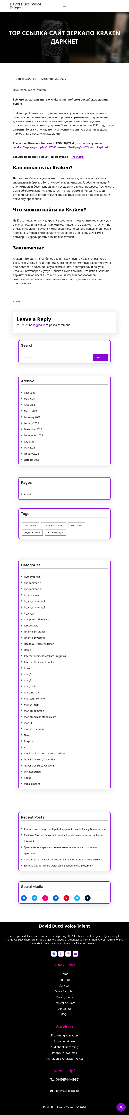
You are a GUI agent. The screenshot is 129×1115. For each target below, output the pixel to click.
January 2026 (45, 422)
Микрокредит (46, 736)
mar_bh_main (45, 685)
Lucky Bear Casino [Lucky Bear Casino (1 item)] (58, 524)
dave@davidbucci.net (67, 1090)
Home (43, 660)
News (43, 709)
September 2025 (46, 429)
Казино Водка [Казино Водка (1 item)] (59, 528)
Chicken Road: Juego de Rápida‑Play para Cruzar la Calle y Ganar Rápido (64, 834)
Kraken (17, 301)
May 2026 (44, 408)
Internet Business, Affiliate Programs (53, 664)
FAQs (64, 1014)
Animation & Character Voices (64, 1058)
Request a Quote (64, 1003)
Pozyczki (44, 712)
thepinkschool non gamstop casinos (53, 719)
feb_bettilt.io (45, 647)
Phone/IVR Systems (64, 1053)
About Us (44, 492)
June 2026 (44, 405)
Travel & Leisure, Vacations (50, 726)
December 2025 (46, 425)
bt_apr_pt (44, 640)
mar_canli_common (47, 688)
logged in (39, 325)
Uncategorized (46, 730)
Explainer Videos (64, 1041)
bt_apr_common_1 (47, 633)
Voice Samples (64, 991)
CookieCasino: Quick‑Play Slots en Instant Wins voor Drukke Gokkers (63, 852)
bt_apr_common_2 (47, 636)
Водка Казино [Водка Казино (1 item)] (46, 528)
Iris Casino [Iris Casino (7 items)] (45, 524)
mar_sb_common (47, 705)
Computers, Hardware (48, 643)
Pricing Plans (64, 997)
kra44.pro (77, 157)
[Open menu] (65, 6)
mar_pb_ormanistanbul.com (50, 698)
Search (85, 355)
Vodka (43, 733)
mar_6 (43, 674)
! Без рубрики (45, 619)
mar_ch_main (45, 692)
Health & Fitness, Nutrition (50, 657)
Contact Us (64, 1009)
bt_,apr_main (45, 629)
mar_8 (43, 678)
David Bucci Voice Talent (25, 5)
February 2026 (46, 418)
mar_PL (43, 702)
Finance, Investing (47, 654)
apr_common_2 (46, 626)
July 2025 (44, 432)
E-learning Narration (64, 1035)
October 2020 (45, 443)
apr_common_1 (46, 622)
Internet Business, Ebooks (49, 667)
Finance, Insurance (47, 650)
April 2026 (44, 412)
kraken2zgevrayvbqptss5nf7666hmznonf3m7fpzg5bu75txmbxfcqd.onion (62, 147)
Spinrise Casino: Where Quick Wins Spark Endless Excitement (61, 855)
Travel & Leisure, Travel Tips (50, 723)
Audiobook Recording (64, 1047)
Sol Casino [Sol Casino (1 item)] (71, 524)
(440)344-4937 (67, 1079)
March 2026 (45, 415)
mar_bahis (44, 681)
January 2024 (45, 439)
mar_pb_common (47, 695)
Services (64, 985)
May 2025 (44, 436)
